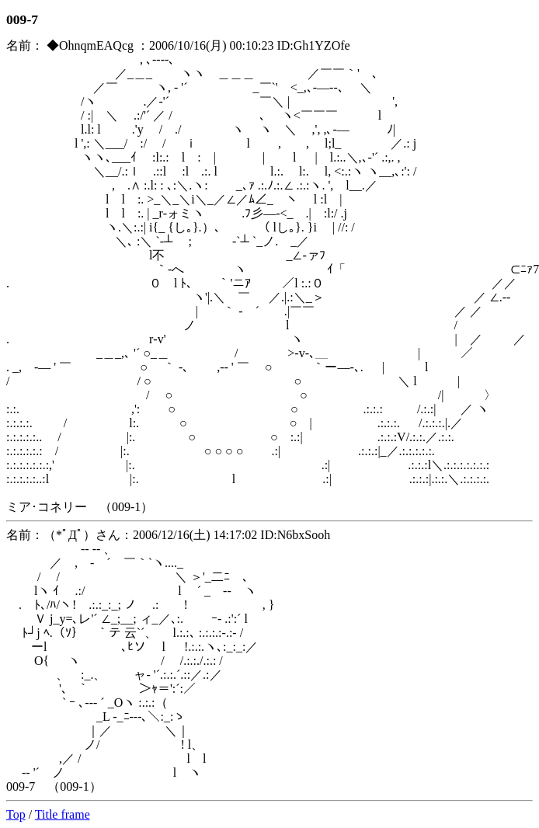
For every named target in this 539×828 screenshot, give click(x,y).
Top (16, 814)
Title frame (62, 814)
